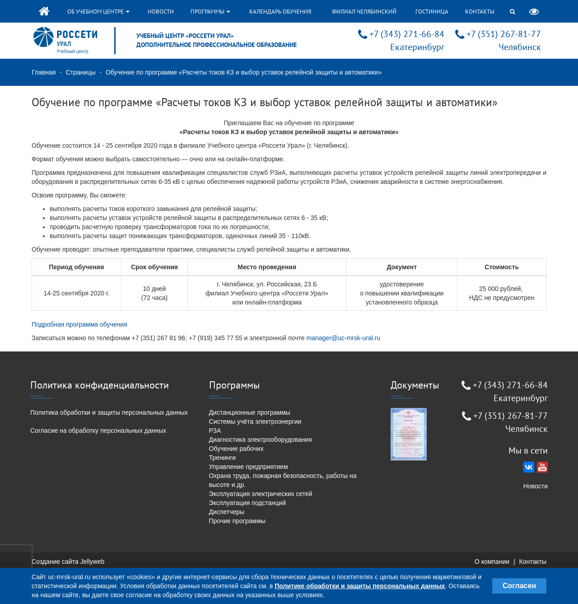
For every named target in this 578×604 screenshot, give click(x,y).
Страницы (81, 72)
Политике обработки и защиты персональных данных (360, 586)
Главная (44, 72)
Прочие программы (237, 520)
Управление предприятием (248, 466)
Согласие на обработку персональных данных (98, 430)
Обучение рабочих (236, 448)
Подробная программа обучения (79, 324)
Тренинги (222, 457)
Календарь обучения (280, 11)
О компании (492, 561)
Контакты (479, 11)
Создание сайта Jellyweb (68, 561)
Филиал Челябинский (364, 11)
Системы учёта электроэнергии (255, 421)
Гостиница (431, 11)
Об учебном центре (98, 11)
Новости (161, 11)
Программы (210, 11)
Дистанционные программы (249, 412)
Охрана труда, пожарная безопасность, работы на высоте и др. (283, 480)
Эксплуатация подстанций (247, 502)
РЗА (215, 430)
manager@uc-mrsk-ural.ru (344, 338)
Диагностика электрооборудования (260, 439)
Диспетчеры (227, 511)
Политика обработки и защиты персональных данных (109, 412)
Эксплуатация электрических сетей (260, 493)
